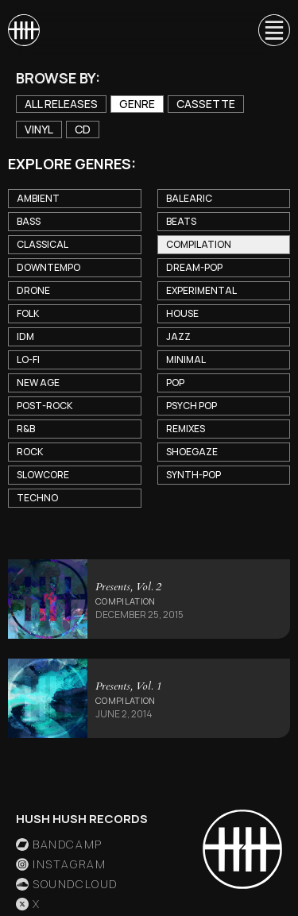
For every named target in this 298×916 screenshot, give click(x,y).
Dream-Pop (194, 267)
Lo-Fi (28, 359)
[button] (267, 30)
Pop (175, 382)
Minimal (186, 359)
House (182, 313)
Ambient (38, 198)
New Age (38, 382)
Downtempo (48, 267)
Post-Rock (44, 405)
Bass (29, 221)
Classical (42, 244)
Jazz (178, 336)
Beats (181, 221)
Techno (37, 497)
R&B (26, 428)
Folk (28, 313)
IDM (25, 336)
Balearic (189, 198)
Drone (33, 290)
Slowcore (43, 474)
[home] (24, 30)
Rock (30, 451)
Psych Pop (191, 405)
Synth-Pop (193, 474)
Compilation (198, 244)
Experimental (201, 290)
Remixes (185, 428)
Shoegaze (192, 451)
